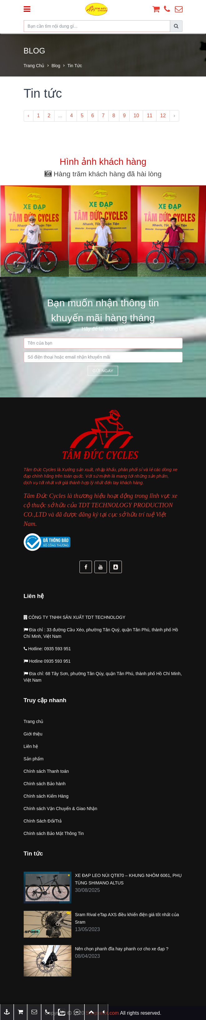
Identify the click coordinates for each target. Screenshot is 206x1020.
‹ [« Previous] (28, 115)
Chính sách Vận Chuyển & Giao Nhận (60, 808)
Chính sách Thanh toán (46, 771)
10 (136, 115)
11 (149, 115)
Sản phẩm (34, 758)
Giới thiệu (33, 733)
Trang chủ (34, 65)
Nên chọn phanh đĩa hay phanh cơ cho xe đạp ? (122, 948)
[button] (34, 1012)
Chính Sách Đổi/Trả (43, 820)
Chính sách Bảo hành (45, 783)
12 (163, 115)
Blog (55, 65)
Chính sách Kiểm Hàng (46, 796)
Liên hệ (31, 746)
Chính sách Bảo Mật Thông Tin (54, 833)
